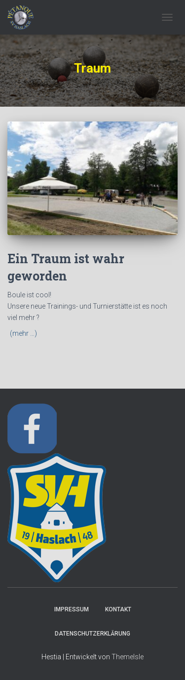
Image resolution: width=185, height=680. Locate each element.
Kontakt (118, 609)
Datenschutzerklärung (92, 633)
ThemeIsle (127, 657)
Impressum (71, 609)
